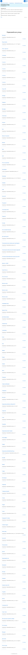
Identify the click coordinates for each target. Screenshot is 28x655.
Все (1, 17)
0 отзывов (24, 45)
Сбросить (25, 17)
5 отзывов (24, 38)
